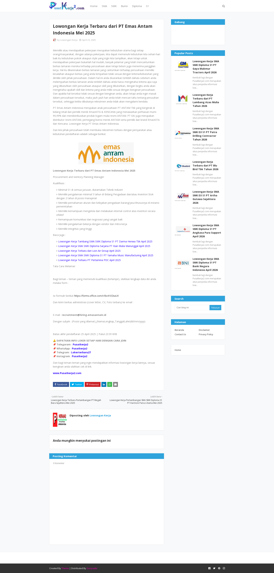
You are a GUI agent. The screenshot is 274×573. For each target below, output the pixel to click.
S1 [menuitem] (147, 6)
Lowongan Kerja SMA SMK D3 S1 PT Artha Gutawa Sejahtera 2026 (206, 197)
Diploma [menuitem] (137, 6)
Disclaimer (204, 329)
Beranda (179, 329)
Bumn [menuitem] (124, 6)
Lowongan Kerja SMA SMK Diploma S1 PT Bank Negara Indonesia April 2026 (206, 264)
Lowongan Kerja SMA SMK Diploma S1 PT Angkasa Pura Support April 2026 (207, 231)
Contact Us (180, 334)
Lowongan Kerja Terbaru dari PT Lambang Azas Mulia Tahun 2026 (206, 100)
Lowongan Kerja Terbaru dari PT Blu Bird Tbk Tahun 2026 (205, 165)
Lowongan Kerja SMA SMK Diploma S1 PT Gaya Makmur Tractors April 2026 (206, 67)
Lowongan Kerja (69, 39)
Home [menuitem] (94, 6)
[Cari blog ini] (192, 307)
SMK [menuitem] (114, 6)
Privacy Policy (206, 334)
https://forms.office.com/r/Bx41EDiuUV (96, 295)
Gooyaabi (92, 568)
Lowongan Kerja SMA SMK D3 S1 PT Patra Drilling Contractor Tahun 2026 (206, 134)
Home (178, 350)
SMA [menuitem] (104, 6)
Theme (65, 568)
